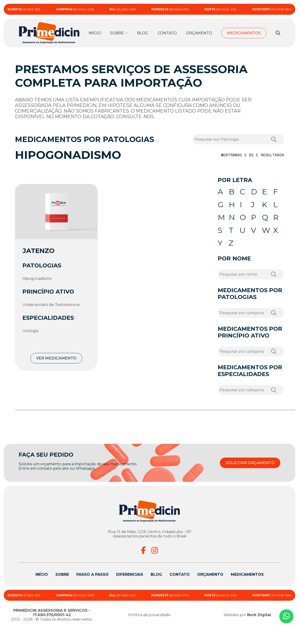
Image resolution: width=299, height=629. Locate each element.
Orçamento (199, 33)
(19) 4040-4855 (75, 9)
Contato (167, 33)
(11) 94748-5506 (272, 9)
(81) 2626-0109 (170, 9)
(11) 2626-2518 (23, 9)
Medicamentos (244, 33)
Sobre (117, 33)
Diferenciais (129, 574)
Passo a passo (92, 574)
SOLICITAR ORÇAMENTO (250, 463)
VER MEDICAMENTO (56, 358)
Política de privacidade (149, 615)
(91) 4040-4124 (220, 9)
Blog (142, 33)
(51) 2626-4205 (122, 9)
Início (95, 33)
